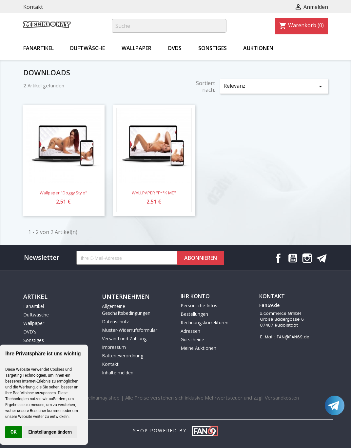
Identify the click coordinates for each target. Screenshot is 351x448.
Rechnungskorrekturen (204, 322)
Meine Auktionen (198, 348)
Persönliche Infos (199, 305)
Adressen (190, 331)
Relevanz (274, 86)
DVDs (175, 48)
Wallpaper (136, 48)
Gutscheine (192, 339)
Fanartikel (38, 48)
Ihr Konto (195, 296)
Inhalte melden (117, 372)
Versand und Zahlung (124, 338)
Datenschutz (115, 321)
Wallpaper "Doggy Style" (63, 193)
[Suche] (169, 26)
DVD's (29, 332)
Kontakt (33, 6)
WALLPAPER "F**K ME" (154, 193)
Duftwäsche (87, 48)
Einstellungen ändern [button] (50, 432)
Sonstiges (212, 48)
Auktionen (258, 48)
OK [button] (13, 432)
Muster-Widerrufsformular (129, 330)
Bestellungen (194, 314)
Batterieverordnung (122, 355)
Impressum (114, 347)
